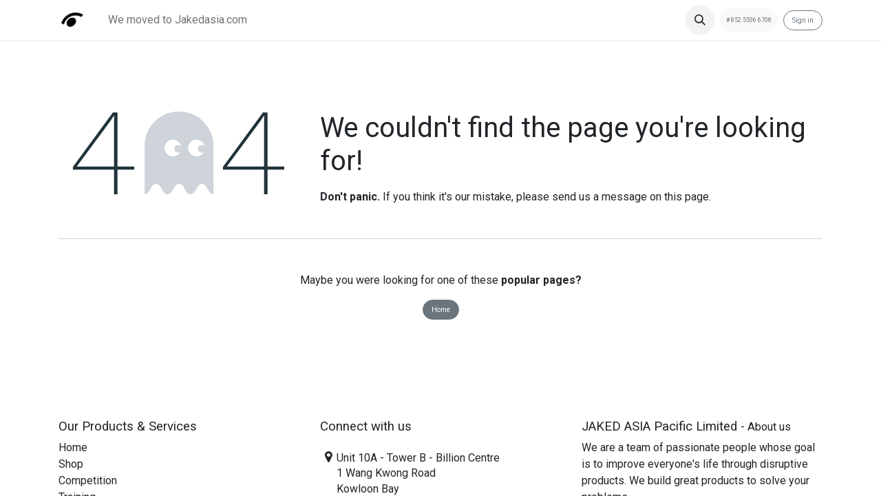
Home (441, 309)
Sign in (803, 20)
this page (686, 196)
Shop (71, 464)
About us (769, 426)
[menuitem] (178, 20)
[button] (700, 20)
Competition (88, 480)
